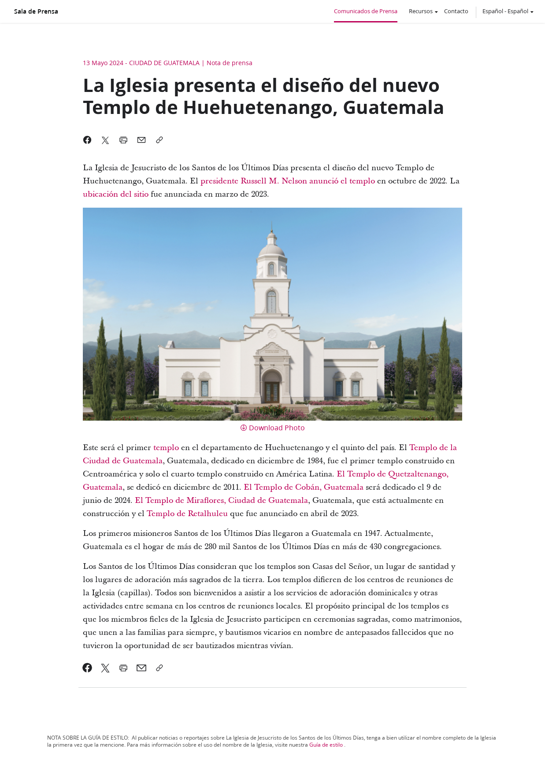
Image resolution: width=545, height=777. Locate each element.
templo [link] (166, 447)
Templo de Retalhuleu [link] (187, 513)
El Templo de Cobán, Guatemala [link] (305, 487)
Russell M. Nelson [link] (272, 181)
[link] (219, 181)
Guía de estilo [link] (326, 744)
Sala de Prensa (36, 11)
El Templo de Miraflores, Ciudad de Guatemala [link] (221, 500)
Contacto (456, 11)
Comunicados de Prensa (365, 11)
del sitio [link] (133, 194)
